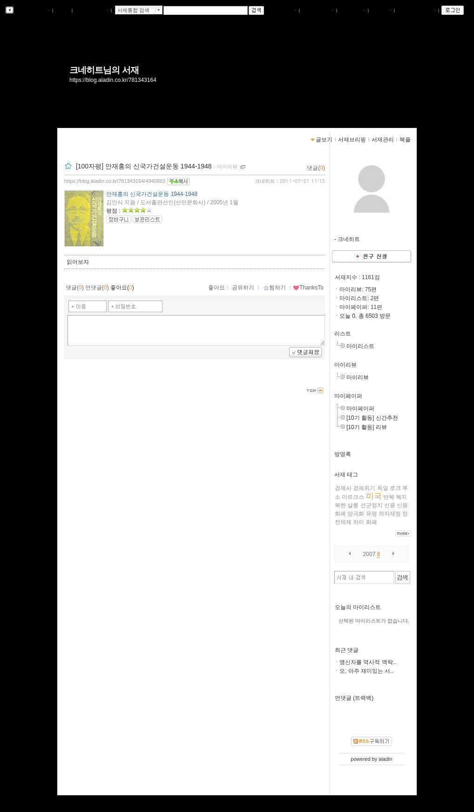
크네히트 (265, 181)
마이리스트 (360, 346)
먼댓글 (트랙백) (354, 698)
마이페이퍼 (348, 396)
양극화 (355, 513)
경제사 (343, 488)
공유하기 (243, 287)
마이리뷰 (345, 365)
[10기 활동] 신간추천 (372, 418)
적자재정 (390, 513)
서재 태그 (346, 474)
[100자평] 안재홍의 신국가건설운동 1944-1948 (144, 166)
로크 (395, 488)
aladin (385, 759)
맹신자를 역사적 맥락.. (367, 662)
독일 (382, 488)
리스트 (342, 333)
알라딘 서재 (32, 10)
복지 (401, 497)
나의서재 (284, 10)
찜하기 (274, 287)
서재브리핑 (318, 10)
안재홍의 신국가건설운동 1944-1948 (151, 194)
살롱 (353, 505)
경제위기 (364, 488)
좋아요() (122, 287)
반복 (388, 497)
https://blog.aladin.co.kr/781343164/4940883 (114, 181)
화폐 (371, 522)
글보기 (324, 139)
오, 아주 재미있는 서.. (366, 671)
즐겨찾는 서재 (416, 10)
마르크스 (353, 497)
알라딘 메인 (91, 10)
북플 (62, 10)
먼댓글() (97, 287)
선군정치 (371, 505)
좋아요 (216, 287)
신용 (389, 505)
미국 (374, 496)
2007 (369, 554)
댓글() (316, 168)
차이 (358, 522)
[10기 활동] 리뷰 (366, 427)
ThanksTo (308, 287)
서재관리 (352, 10)
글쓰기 (381, 10)
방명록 (342, 454)
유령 (371, 513)
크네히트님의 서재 (104, 70)
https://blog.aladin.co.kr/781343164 (112, 80)
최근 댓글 (347, 650)
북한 (340, 505)
